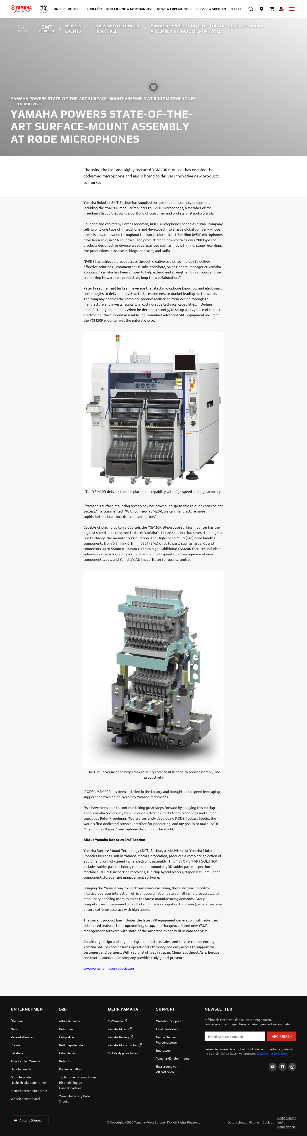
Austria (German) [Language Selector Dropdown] (29, 1120)
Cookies (268, 1122)
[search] (250, 8)
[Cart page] (272, 9)
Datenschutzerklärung (243, 1122)
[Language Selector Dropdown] (291, 8)
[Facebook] (282, 1067)
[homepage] (21, 9)
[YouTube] (273, 1067)
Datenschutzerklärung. (273, 1053)
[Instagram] (292, 1067)
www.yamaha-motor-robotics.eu (108, 968)
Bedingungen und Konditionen (286, 1122)
